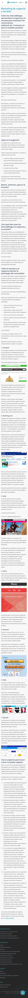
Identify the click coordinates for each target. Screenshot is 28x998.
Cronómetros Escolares (5, 960)
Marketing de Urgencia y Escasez (8, 953)
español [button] (21, 2)
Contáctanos (3, 973)
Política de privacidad (5, 985)
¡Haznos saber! (10, 918)
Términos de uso (4, 987)
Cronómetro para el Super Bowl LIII (8, 931)
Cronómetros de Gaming (6, 955)
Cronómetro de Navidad (6, 933)
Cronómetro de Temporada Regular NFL (10, 938)
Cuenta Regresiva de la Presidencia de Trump (11, 964)
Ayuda (1, 971)
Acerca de (2, 949)
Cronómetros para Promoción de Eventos (10, 951)
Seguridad (2, 977)
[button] (3, 2)
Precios (2, 945)
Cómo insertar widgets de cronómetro (9, 975)
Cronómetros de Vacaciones (7, 958)
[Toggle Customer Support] (23, 992)
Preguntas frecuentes (5, 947)
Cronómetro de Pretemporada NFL (8, 936)
